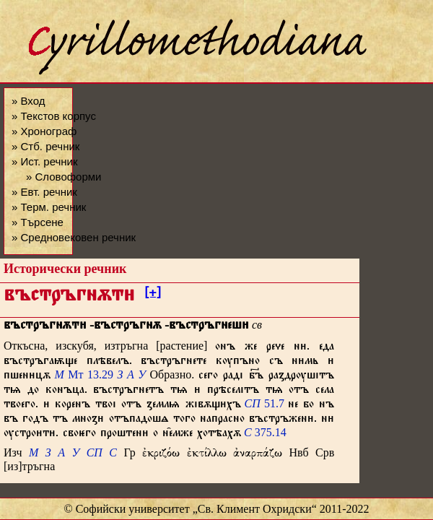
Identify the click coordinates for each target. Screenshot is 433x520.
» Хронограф (44, 131)
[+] (152, 294)
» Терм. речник (49, 207)
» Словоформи (63, 176)
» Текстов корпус (54, 116)
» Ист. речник (45, 161)
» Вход (28, 101)
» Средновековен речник (74, 237)
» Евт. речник (44, 192)
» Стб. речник (45, 146)
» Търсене (38, 222)
